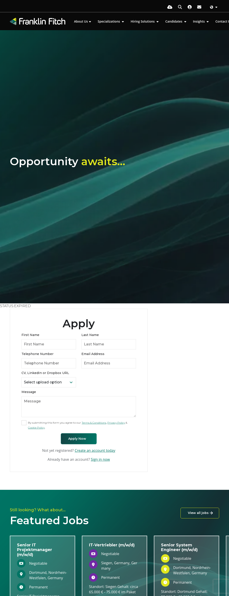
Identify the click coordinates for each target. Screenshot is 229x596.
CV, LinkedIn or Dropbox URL (45, 373)
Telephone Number (37, 354)
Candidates (174, 21)
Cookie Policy (36, 427)
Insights (199, 21)
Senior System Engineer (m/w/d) (179, 547)
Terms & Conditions (94, 422)
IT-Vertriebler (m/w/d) (112, 545)
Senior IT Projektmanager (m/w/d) (34, 550)
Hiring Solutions (143, 21)
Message (28, 392)
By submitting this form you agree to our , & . (77, 425)
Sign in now (100, 459)
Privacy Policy (116, 422)
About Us (81, 21)
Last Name (90, 335)
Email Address (92, 354)
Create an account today (95, 450)
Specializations (109, 21)
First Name (30, 335)
